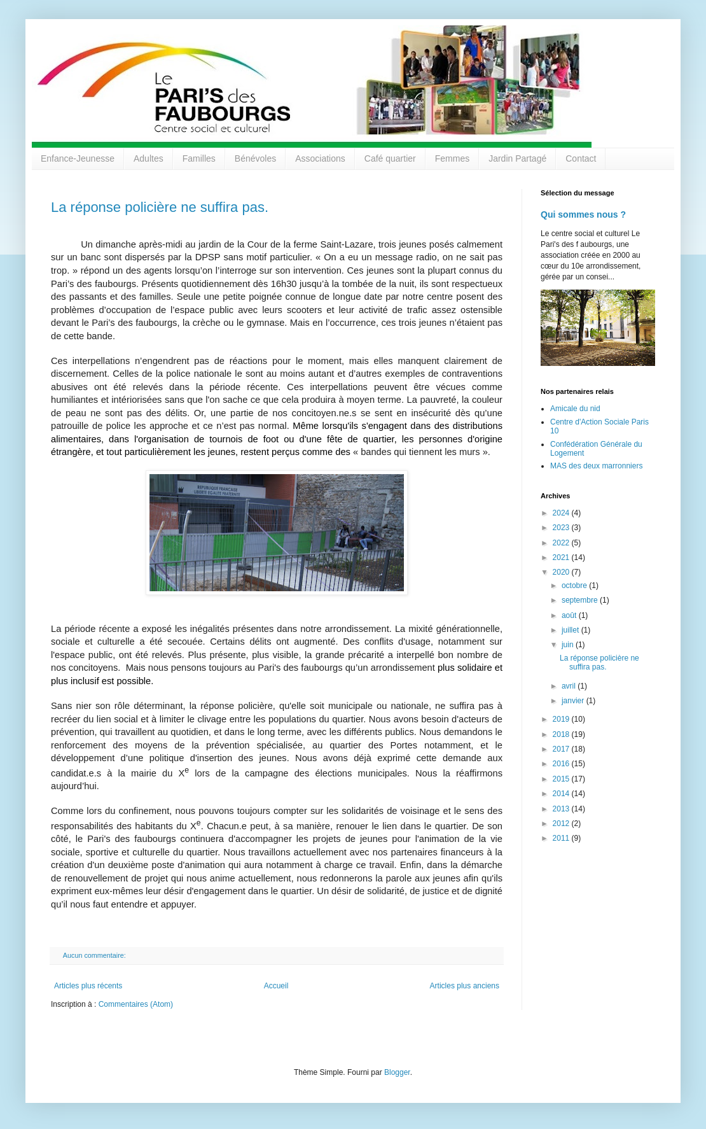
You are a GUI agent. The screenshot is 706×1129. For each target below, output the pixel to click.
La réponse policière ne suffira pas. (159, 207)
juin (569, 644)
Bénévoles (255, 158)
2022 (562, 542)
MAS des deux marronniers (596, 465)
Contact (580, 158)
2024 (562, 512)
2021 (562, 557)
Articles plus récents (88, 985)
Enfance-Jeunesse (77, 158)
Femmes (452, 158)
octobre (575, 585)
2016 (562, 763)
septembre (581, 600)
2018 (562, 734)
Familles (199, 158)
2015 (562, 779)
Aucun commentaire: (95, 955)
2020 (562, 572)
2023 (562, 527)
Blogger (397, 1072)
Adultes (148, 158)
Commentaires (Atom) (136, 1004)
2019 (562, 719)
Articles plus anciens (464, 985)
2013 (562, 808)
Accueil (276, 985)
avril (570, 686)
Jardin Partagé (517, 158)
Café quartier (390, 158)
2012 (562, 823)
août (570, 615)
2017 (562, 749)
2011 (562, 838)
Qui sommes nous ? (583, 214)
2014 (562, 793)
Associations (320, 158)
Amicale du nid (575, 408)
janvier (574, 700)
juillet (571, 630)
